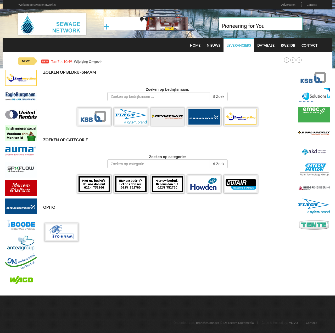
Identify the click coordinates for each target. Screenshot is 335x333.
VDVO (293, 323)
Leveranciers (239, 45)
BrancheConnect (207, 323)
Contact (312, 4)
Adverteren (288, 4)
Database (266, 45)
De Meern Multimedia (239, 323)
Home (195, 45)
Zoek (218, 96)
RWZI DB (288, 45)
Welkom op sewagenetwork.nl (37, 4)
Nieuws (213, 45)
